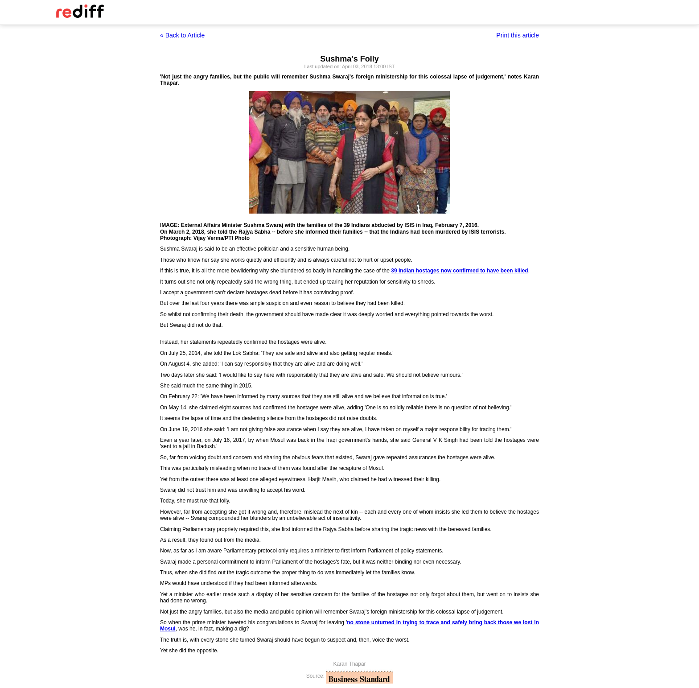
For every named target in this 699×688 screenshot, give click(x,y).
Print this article (517, 35)
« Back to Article (182, 35)
